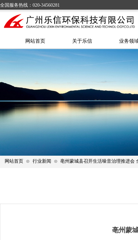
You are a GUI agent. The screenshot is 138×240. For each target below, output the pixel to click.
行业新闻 (42, 161)
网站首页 (14, 161)
